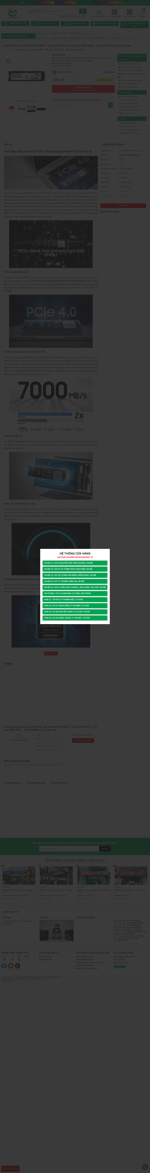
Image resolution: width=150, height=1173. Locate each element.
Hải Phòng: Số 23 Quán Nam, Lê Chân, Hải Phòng (67, 593)
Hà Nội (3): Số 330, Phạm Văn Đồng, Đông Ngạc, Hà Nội (70, 575)
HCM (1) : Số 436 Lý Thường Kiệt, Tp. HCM (62, 600)
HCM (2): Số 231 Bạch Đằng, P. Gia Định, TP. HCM (66, 606)
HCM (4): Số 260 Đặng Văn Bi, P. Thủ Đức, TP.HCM (66, 618)
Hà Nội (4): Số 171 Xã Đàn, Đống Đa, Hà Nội (64, 581)
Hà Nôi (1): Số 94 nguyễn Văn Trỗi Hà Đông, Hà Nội (68, 562)
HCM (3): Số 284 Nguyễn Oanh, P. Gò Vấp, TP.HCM (66, 612)
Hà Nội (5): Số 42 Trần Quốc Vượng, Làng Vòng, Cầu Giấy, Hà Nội (75, 587)
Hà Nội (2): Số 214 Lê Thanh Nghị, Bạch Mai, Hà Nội (68, 568)
